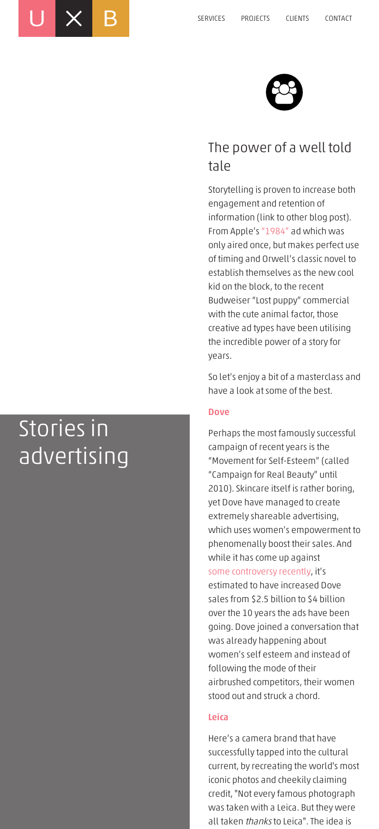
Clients (297, 18)
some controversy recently (259, 571)
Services (211, 18)
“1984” (275, 231)
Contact (338, 18)
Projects (255, 18)
